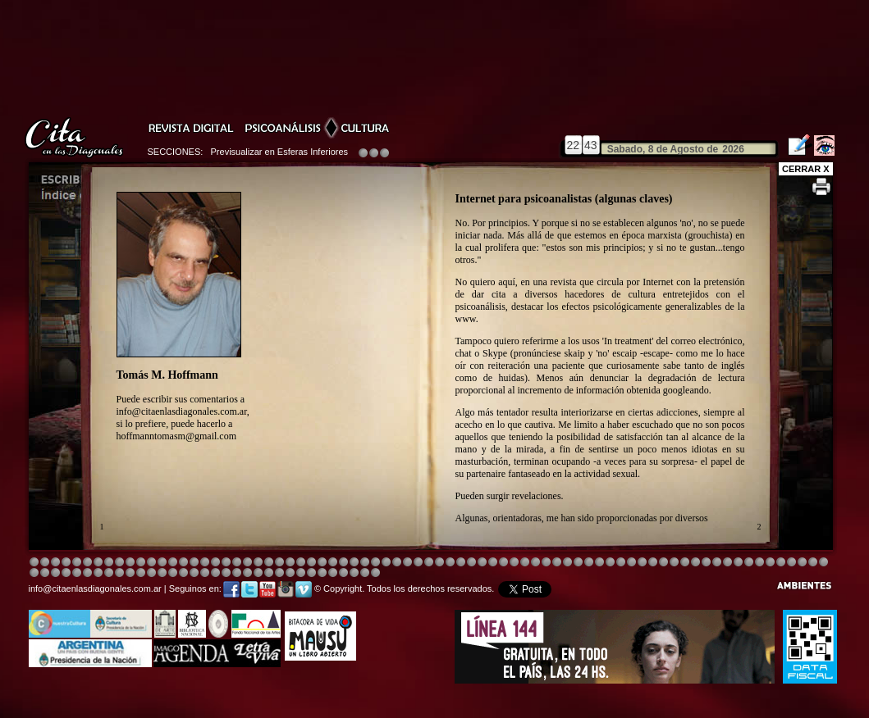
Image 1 (34, 562)
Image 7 (727, 562)
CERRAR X (805, 169)
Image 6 (716, 562)
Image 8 (428, 562)
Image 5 (610, 562)
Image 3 (55, 562)
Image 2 (44, 562)
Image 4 (66, 562)
